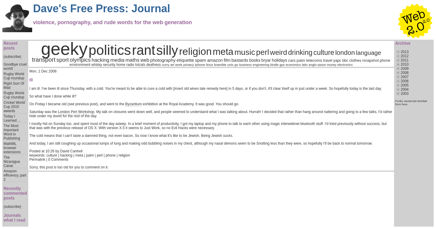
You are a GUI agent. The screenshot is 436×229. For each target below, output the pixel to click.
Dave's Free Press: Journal (101, 8)
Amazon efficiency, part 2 (15, 175)
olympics (80, 60)
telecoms (314, 60)
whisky (96, 65)
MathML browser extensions (12, 148)
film (227, 60)
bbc (345, 60)
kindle (274, 64)
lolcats (140, 65)
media (117, 60)
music (245, 52)
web (144, 60)
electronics (345, 64)
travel (327, 60)
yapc (337, 60)
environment (80, 65)
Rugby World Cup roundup (14, 76)
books (254, 60)
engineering (261, 64)
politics (110, 50)
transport (43, 59)
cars (292, 60)
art (172, 64)
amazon (215, 60)
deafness (153, 65)
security (109, 65)
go (236, 64)
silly (167, 50)
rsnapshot (370, 60)
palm (301, 60)
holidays (279, 60)
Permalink (37, 159)
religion (195, 51)
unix (230, 64)
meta (223, 52)
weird (278, 52)
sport (63, 60)
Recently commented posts (15, 193)
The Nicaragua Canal (12, 161)
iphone (200, 64)
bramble (220, 64)
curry (165, 64)
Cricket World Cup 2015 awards (14, 106)
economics (293, 64)
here (404, 104)
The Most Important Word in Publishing (12, 132)
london (345, 52)
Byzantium (133, 104)
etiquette (185, 60)
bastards (240, 60)
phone (385, 60)
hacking (101, 60)
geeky (64, 48)
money (331, 64)
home (120, 65)
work (178, 64)
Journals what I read (14, 217)
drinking (300, 52)
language (368, 52)
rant (143, 50)
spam (200, 60)
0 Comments (58, 159)
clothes (355, 60)
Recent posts (11, 45)
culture (323, 52)
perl (262, 52)
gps (282, 64)
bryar (266, 60)
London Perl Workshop (76, 112)
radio (130, 65)
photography (163, 60)
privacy (188, 64)
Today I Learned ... (12, 118)
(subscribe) (12, 57)
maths (132, 60)
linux (209, 64)
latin (305, 64)
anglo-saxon (317, 64)
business (245, 64)
